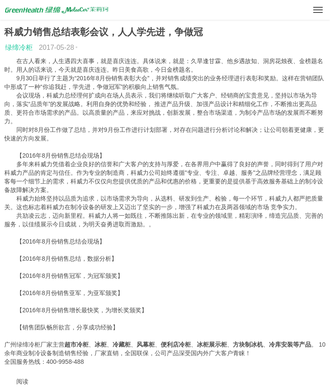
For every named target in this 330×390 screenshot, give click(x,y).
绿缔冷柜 (19, 47)
